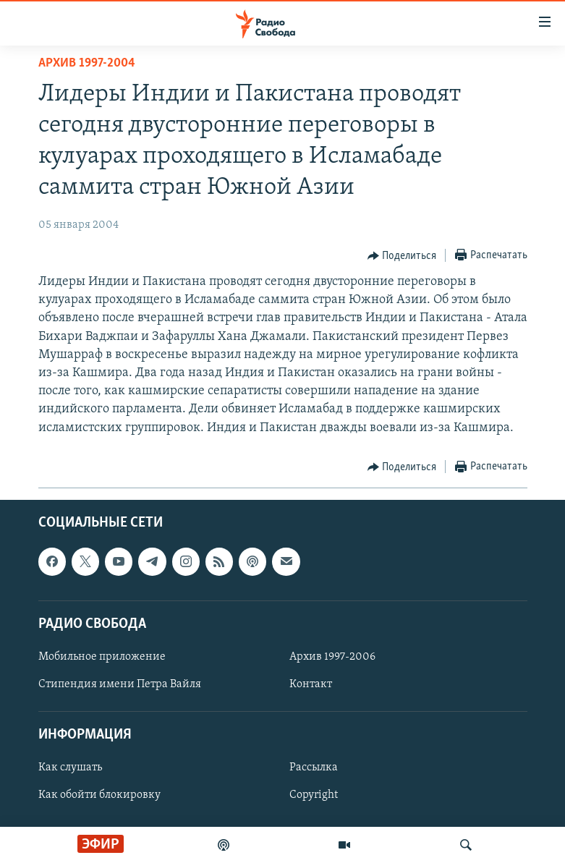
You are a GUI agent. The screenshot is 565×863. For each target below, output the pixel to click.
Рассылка (313, 767)
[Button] (402, 256)
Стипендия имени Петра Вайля (119, 684)
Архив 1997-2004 (86, 63)
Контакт (310, 684)
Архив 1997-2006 (332, 657)
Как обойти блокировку (99, 795)
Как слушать (70, 767)
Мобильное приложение (102, 657)
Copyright (313, 795)
